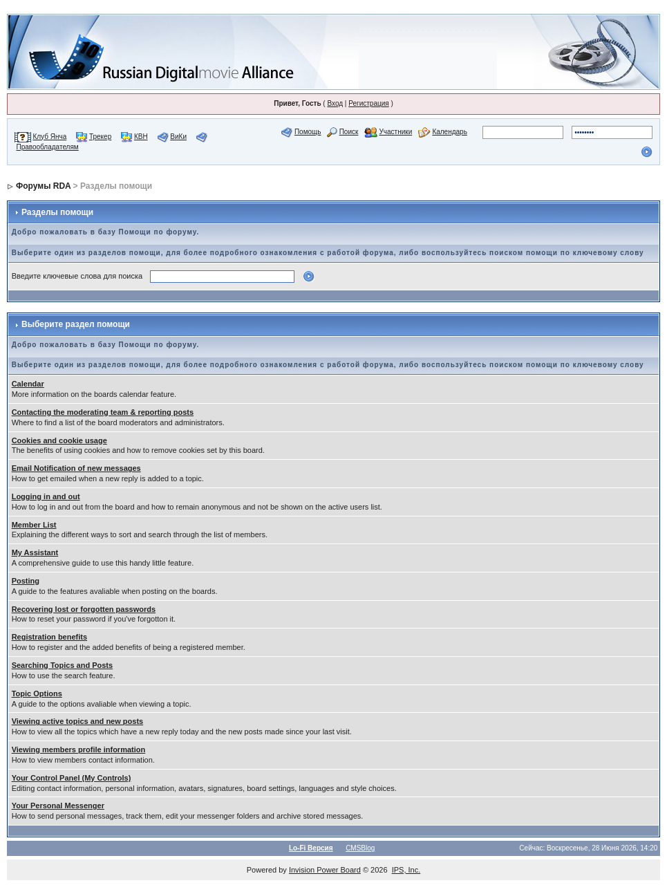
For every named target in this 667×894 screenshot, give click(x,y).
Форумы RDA (43, 186)
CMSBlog (360, 848)
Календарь (449, 132)
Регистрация (368, 103)
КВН (141, 136)
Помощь (307, 132)
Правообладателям (47, 147)
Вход (335, 103)
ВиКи (178, 136)
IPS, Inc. (406, 870)
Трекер (100, 136)
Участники (395, 132)
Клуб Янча (49, 136)
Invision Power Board (325, 870)
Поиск (349, 132)
